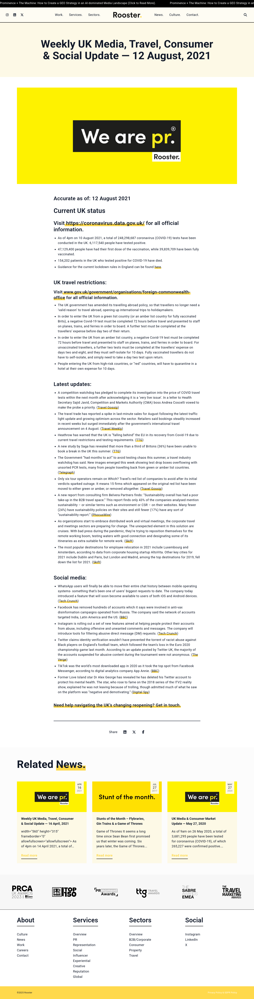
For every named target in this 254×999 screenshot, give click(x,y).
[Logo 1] (22, 892)
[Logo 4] (148, 892)
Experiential (81, 961)
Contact (23, 955)
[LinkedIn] (14, 15)
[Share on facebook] (143, 732)
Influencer (80, 955)
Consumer (136, 945)
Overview (80, 934)
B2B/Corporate (140, 939)
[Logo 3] (106, 892)
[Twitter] (22, 15)
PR (75, 939)
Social (77, 950)
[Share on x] (134, 732)
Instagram (192, 934)
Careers (22, 950)
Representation (84, 945)
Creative (79, 966)
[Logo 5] (190, 892)
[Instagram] (7, 15)
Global (78, 977)
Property (135, 950)
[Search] (245, 15)
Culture (22, 934)
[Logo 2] (64, 892)
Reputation (81, 971)
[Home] (127, 15)
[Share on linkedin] (125, 732)
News (21, 939)
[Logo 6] (232, 892)
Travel (133, 955)
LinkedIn (191, 939)
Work (21, 945)
